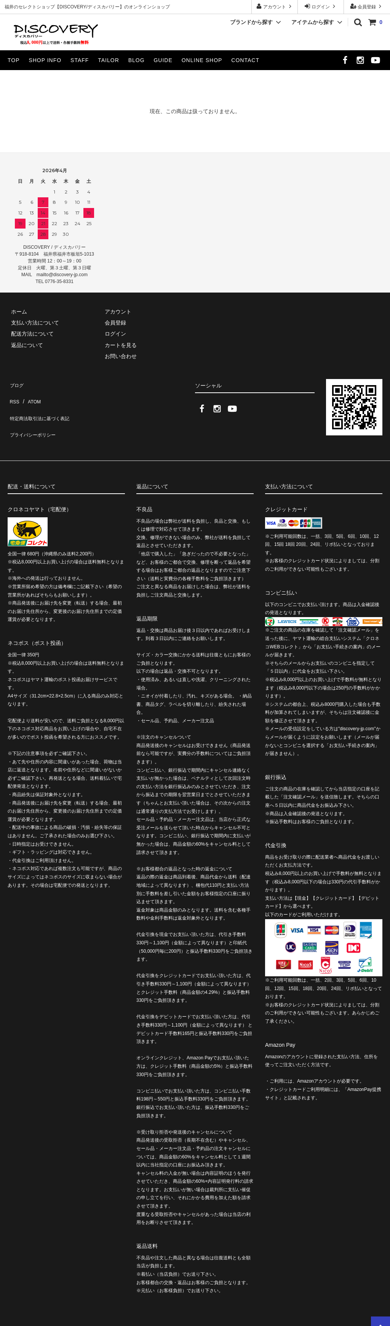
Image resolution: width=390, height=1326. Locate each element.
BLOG (136, 60)
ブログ (16, 383)
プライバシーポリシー (34, 416)
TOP (14, 60)
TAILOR (108, 60)
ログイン (320, 6)
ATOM (30, 394)
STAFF (79, 60)
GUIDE (162, 60)
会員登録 (367, 6)
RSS (13, 394)
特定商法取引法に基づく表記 (42, 405)
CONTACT (245, 60)
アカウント (275, 6)
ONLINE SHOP (202, 60)
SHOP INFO (45, 60)
